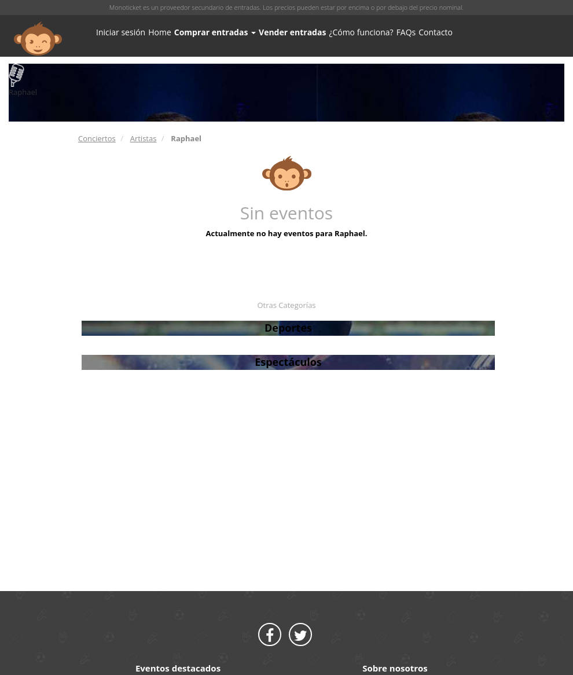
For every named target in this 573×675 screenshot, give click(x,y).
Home (159, 32)
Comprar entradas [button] (215, 32)
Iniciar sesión (120, 32)
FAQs (406, 32)
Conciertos (97, 138)
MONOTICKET (38, 39)
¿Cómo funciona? (361, 32)
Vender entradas (292, 32)
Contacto (435, 32)
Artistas (143, 138)
